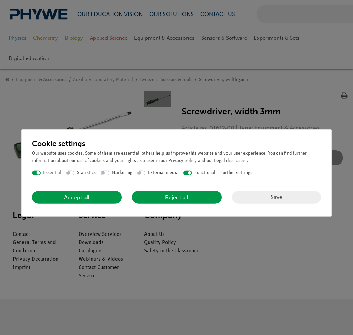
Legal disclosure (230, 160)
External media (163, 172)
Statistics (86, 172)
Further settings (236, 172)
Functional (204, 172)
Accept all (76, 197)
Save (276, 197)
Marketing (122, 172)
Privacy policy (182, 160)
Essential (52, 172)
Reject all (176, 197)
